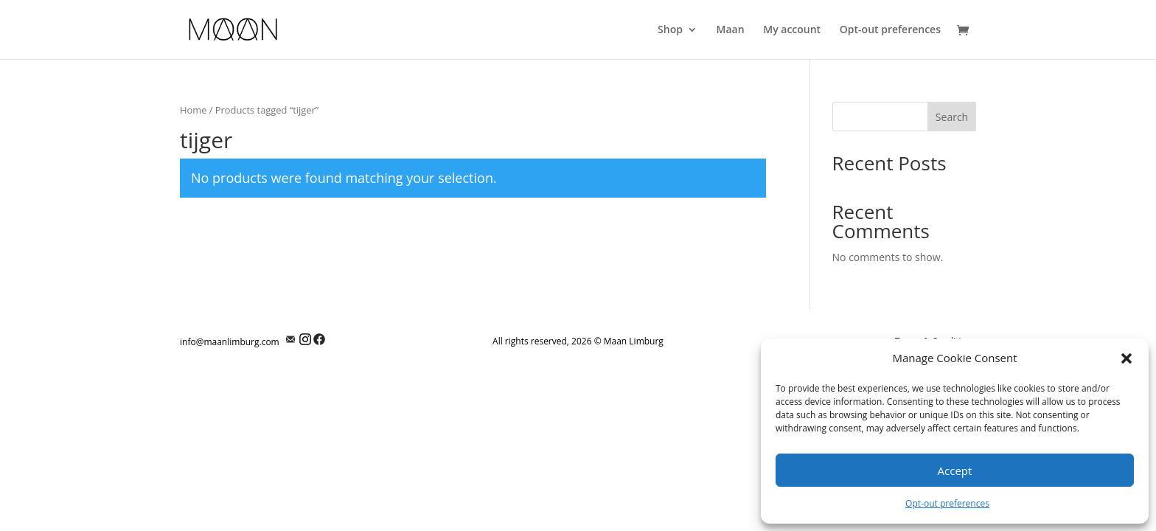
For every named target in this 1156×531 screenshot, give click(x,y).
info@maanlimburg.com (229, 342)
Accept (955, 470)
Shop (670, 30)
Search (952, 117)
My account (792, 30)
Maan (731, 30)
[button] (1126, 358)
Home (193, 110)
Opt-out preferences (947, 503)
